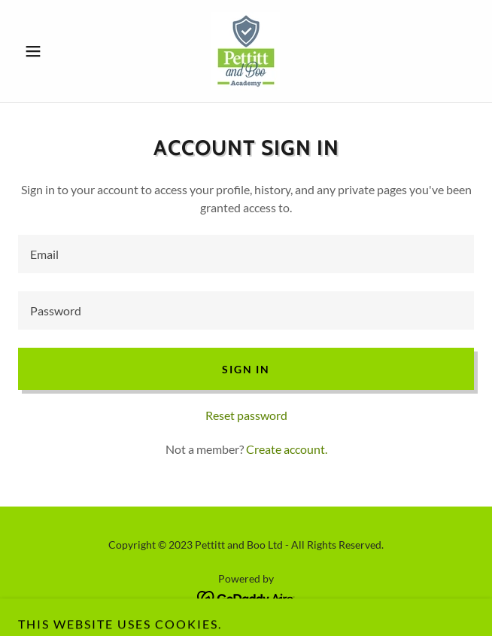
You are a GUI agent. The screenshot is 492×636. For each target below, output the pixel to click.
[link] (245, 51)
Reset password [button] (246, 415)
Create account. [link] (286, 449)
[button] (52, 51)
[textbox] (246, 254)
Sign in (245, 369)
